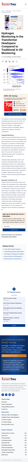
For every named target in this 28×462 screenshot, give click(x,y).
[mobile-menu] (26, 4)
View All (14, 325)
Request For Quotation (10, 356)
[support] (13, 61)
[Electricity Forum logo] (8, 379)
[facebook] (2, 61)
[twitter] (6, 61)
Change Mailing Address (7, 406)
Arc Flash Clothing (6, 422)
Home (2, 10)
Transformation (8, 10)
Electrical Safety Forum (7, 424)
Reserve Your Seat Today (15, 114)
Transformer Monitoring (6, 12)
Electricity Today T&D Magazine (9, 415)
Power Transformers (17, 10)
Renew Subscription (6, 404)
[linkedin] (9, 61)
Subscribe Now (13, 229)
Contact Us (4, 409)
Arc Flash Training (6, 419)
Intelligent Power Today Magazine (10, 417)
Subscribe (4, 402)
